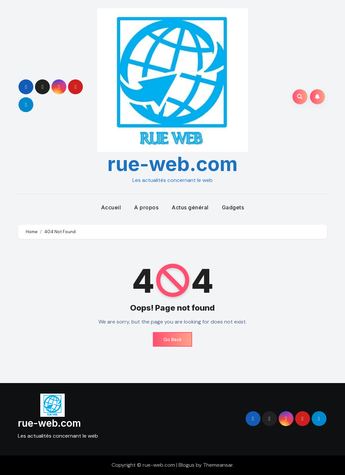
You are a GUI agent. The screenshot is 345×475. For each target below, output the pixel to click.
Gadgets (233, 207)
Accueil (111, 207)
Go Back (172, 339)
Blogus (186, 464)
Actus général (190, 207)
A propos (146, 207)
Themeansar (218, 464)
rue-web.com (172, 164)
